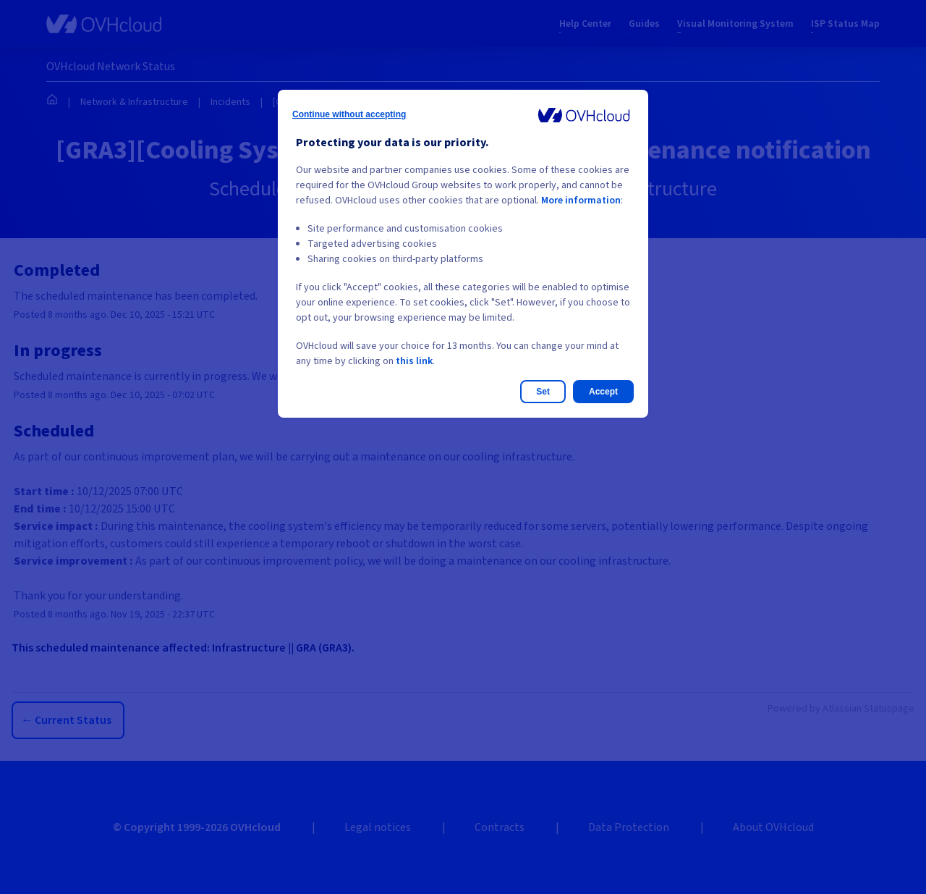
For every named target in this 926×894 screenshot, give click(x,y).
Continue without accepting (349, 114)
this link (414, 361)
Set (543, 392)
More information (581, 200)
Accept (603, 392)
